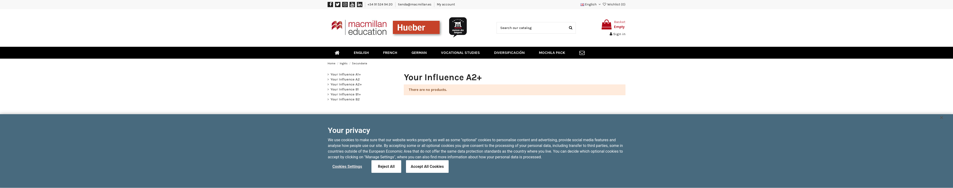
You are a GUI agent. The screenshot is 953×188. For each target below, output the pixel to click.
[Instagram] (345, 4)
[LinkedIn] (359, 4)
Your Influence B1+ (345, 94)
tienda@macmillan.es (415, 4)
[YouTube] (352, 4)
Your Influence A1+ (345, 74)
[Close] (941, 120)
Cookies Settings (347, 169)
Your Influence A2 (345, 79)
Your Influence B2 (345, 99)
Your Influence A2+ (346, 84)
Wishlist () (613, 4)
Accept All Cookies (427, 169)
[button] (591, 4)
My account (446, 4)
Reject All (386, 169)
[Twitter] (337, 4)
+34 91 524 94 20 (380, 4)
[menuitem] (337, 53)
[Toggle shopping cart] (612, 24)
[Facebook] (330, 4)
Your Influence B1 (344, 89)
